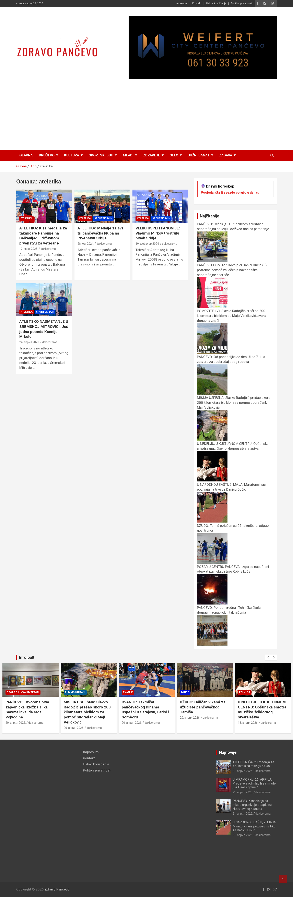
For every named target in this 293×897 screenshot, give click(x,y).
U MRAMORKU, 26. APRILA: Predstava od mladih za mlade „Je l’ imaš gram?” (254, 783)
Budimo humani (133, 692)
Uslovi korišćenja (216, 3)
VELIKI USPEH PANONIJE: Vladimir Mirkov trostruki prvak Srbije (158, 233)
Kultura (71, 155)
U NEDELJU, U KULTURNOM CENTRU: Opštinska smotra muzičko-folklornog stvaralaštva (233, 448)
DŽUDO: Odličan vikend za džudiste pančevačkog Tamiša (260, 707)
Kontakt (196, 3)
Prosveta (13, 692)
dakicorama (48, 248)
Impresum (182, 3)
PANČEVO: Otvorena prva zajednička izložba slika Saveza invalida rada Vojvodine (85, 709)
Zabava (225, 155)
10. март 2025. (28, 248)
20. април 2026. (73, 722)
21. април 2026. (15, 717)
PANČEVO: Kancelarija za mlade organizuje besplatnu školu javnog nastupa (252, 805)
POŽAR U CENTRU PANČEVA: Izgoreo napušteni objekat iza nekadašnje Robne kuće (233, 571)
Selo (174, 155)
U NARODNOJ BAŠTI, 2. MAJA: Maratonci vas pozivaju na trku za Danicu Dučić (231, 489)
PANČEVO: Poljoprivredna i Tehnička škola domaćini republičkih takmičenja (229, 612)
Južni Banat (199, 155)
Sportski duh (101, 155)
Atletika (27, 218)
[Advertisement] (146, 114)
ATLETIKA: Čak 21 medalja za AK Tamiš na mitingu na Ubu (253, 764)
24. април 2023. (29, 342)
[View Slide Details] (203, 47)
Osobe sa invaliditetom (81, 692)
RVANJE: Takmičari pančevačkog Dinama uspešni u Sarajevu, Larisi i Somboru (203, 709)
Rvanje (186, 692)
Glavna (26, 155)
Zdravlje (151, 155)
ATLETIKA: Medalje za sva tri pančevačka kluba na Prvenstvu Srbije (101, 233)
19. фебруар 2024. (148, 243)
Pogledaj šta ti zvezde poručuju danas (230, 192)
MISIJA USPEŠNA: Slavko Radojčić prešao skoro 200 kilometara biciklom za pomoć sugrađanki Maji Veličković (145, 712)
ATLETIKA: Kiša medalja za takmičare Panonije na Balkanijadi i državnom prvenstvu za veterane (43, 236)
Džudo (243, 692)
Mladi (128, 155)
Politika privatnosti (242, 3)
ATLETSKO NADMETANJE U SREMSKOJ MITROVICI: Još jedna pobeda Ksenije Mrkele (43, 329)
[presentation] (268, 657)
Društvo (47, 155)
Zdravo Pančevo (57, 889)
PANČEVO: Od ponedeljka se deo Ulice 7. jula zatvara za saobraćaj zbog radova (231, 362)
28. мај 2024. (86, 243)
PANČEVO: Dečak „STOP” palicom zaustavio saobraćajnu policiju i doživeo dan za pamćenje (233, 229)
